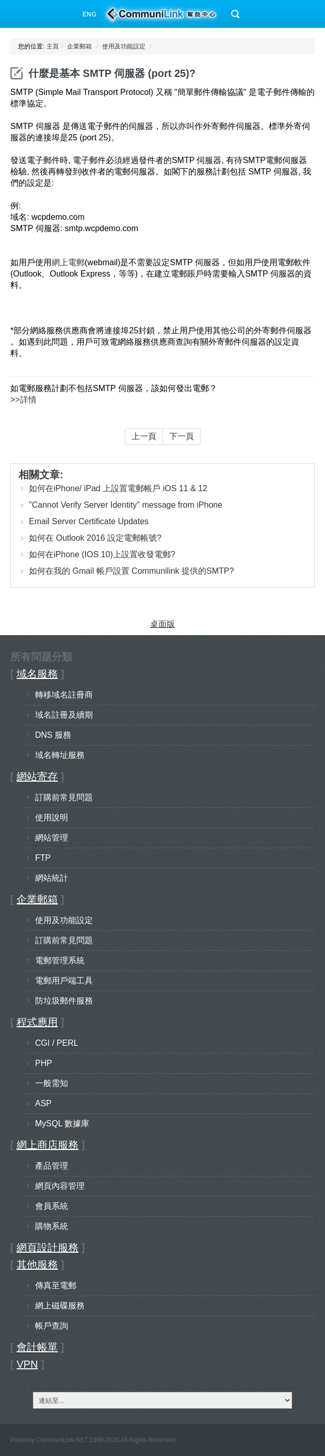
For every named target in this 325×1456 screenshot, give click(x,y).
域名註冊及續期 (64, 714)
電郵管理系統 (60, 960)
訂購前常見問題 (64, 797)
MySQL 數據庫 (62, 1123)
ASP (43, 1103)
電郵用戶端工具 (64, 980)
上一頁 (144, 436)
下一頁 (181, 436)
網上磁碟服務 (60, 1305)
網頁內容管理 (60, 1186)
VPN (27, 1364)
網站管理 (51, 837)
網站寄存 (37, 776)
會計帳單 (37, 1347)
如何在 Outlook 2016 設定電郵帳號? (95, 537)
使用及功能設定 (123, 46)
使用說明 (51, 817)
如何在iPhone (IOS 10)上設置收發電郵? (102, 554)
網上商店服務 (47, 1145)
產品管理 (51, 1165)
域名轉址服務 (60, 755)
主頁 (52, 46)
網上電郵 (68, 262)
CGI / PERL (56, 1043)
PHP (43, 1063)
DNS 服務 (53, 735)
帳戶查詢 (51, 1325)
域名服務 (37, 674)
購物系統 (51, 1226)
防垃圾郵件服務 (64, 1000)
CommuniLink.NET (62, 1440)
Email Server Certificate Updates (89, 521)
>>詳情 (23, 399)
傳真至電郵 (55, 1285)
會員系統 (51, 1206)
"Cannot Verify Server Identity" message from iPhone (125, 504)
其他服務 (37, 1264)
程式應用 (37, 1022)
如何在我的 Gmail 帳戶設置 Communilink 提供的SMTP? (131, 571)
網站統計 (51, 877)
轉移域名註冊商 (64, 694)
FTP (43, 857)
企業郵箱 (79, 46)
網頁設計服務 (47, 1247)
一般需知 (51, 1083)
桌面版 (162, 624)
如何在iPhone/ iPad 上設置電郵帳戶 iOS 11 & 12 (118, 488)
